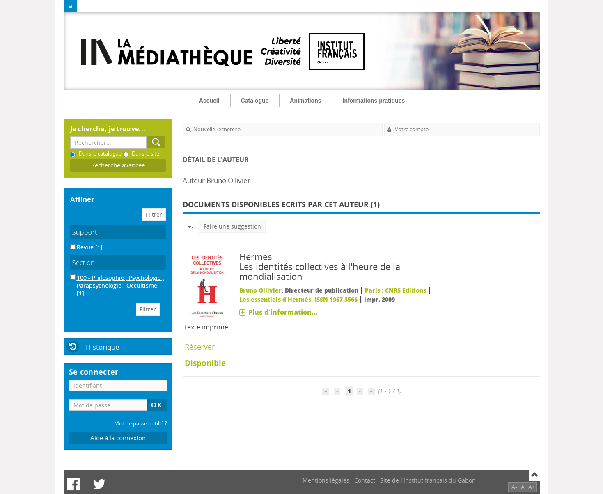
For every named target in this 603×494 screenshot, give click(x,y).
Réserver (200, 347)
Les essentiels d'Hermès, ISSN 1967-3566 (298, 299)
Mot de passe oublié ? (140, 423)
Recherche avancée (118, 165)
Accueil (209, 100)
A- (514, 487)
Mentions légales (326, 480)
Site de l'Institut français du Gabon (428, 480)
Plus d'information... (283, 312)
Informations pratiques (374, 100)
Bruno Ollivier (260, 290)
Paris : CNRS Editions (395, 290)
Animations (305, 100)
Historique (102, 347)
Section (83, 262)
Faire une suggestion (232, 226)
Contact (364, 480)
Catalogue (255, 100)
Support (84, 232)
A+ (531, 487)
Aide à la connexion (118, 438)
